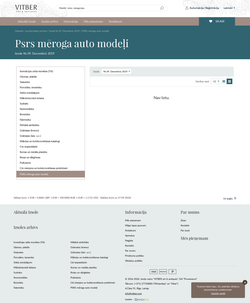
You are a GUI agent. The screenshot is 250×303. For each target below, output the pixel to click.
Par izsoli (185, 230)
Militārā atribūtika (29, 125)
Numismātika (27, 109)
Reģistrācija (212, 8)
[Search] (162, 8)
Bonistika (25, 114)
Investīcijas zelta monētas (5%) (36, 71)
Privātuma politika (134, 255)
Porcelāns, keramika (30, 87)
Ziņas (183, 220)
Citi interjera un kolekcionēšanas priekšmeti (43, 168)
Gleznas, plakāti (28, 76)
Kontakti (129, 245)
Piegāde (129, 240)
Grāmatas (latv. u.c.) (30, 135)
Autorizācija (195, 8)
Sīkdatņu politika (133, 260)
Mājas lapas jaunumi (135, 225)
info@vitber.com (133, 293)
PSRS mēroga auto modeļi (34, 174)
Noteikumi (115, 21)
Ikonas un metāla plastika (33, 152)
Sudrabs (24, 103)
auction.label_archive (36, 30)
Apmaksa (129, 235)
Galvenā (19, 30)
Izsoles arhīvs (49, 21)
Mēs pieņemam (93, 21)
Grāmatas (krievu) (29, 130)
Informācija (71, 21)
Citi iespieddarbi (28, 146)
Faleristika (25, 119)
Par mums (130, 250)
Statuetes (25, 82)
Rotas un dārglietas (30, 157)
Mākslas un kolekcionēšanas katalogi (40, 141)
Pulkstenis (25, 162)
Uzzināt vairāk (218, 293)
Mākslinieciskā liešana (32, 98)
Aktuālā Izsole (27, 21)
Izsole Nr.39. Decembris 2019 (64, 30)
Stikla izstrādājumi (29, 92)
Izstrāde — (136, 298)
